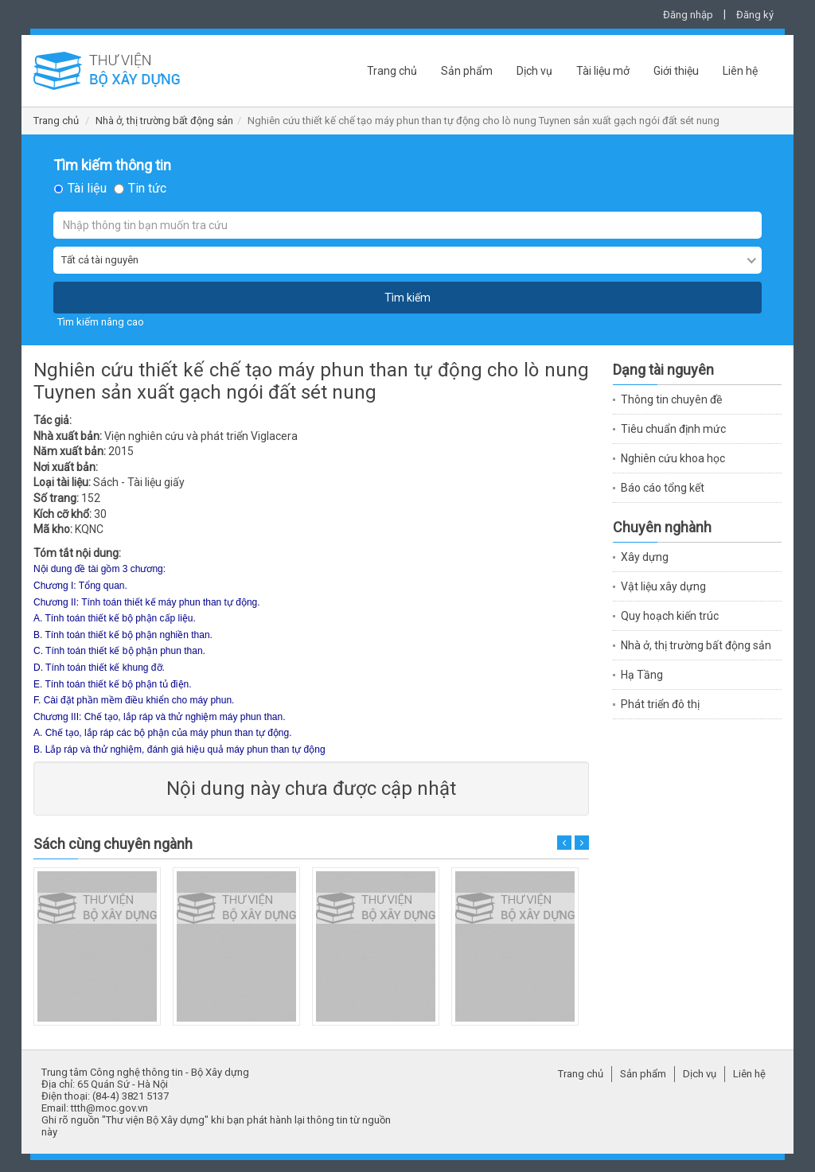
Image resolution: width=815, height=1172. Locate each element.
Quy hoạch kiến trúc (670, 615)
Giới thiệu (676, 70)
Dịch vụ (534, 70)
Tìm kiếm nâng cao (100, 322)
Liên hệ (740, 70)
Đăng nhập (688, 15)
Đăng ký (755, 15)
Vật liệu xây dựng (663, 586)
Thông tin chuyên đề (671, 399)
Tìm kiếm (407, 297)
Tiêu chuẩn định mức (673, 428)
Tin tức (147, 188)
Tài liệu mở (603, 70)
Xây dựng (645, 557)
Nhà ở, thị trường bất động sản (164, 121)
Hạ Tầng (642, 674)
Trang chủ (392, 70)
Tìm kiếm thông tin (112, 165)
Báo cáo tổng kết (662, 487)
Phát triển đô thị (660, 704)
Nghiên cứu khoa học (673, 458)
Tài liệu (87, 188)
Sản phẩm (467, 70)
